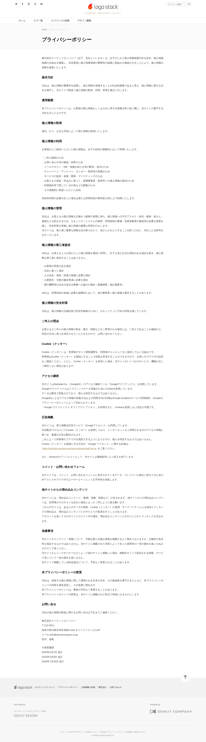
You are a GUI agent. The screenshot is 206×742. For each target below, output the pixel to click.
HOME (44, 30)
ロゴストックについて (45, 687)
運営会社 (102, 687)
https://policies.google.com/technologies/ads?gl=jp (69, 448)
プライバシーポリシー (68, 687)
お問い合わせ (116, 687)
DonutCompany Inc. (106, 735)
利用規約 (129, 732)
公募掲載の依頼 (88, 687)
